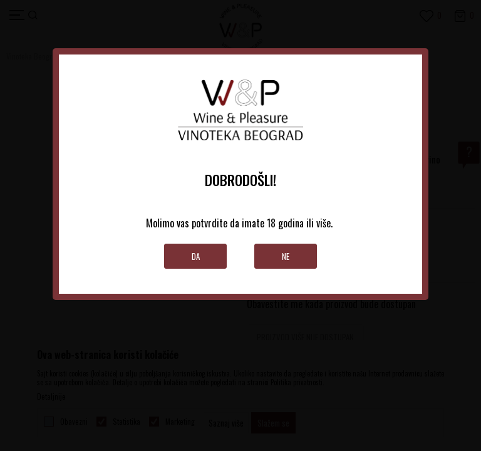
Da (196, 256)
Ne (285, 256)
